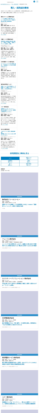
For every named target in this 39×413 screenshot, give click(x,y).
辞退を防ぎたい (28, 161)
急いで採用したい (10, 164)
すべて (10, 158)
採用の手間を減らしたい (28, 164)
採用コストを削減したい (28, 158)
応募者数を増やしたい (10, 161)
